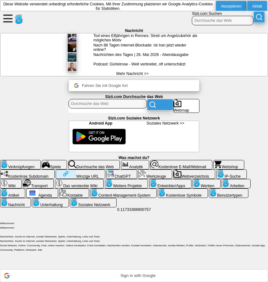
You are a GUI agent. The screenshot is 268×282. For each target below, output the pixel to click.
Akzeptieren (231, 6)
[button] (134, 275)
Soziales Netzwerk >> (166, 123)
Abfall (257, 6)
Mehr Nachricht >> (132, 73)
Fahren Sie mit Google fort (101, 85)
